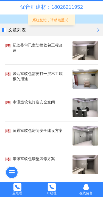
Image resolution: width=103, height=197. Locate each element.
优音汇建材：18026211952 (51, 7)
